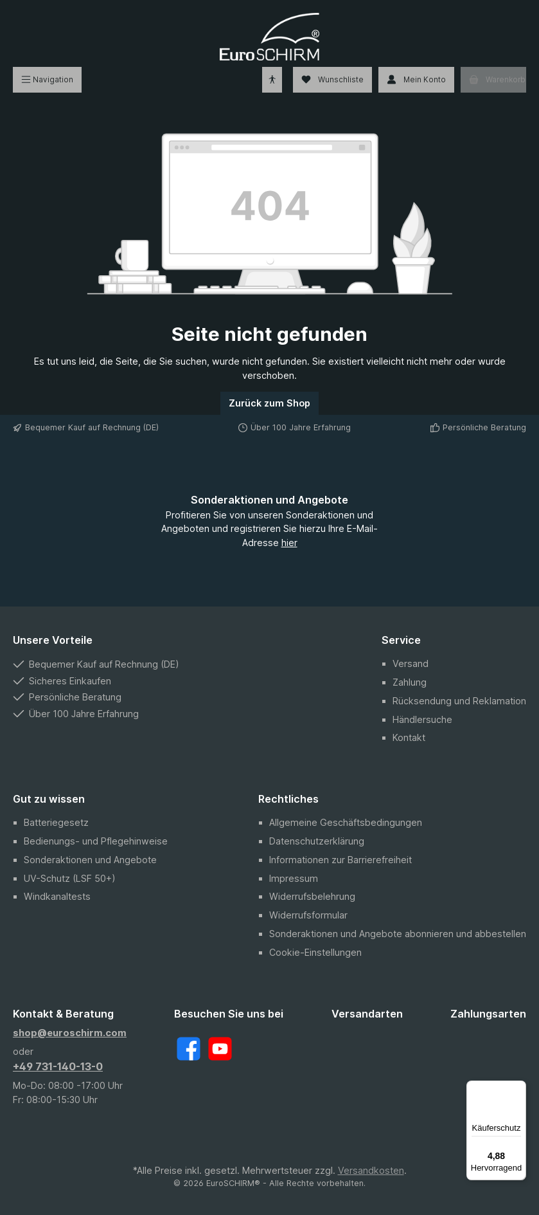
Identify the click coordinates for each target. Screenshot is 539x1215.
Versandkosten (371, 1170)
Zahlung (410, 682)
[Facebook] (188, 1048)
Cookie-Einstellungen (315, 952)
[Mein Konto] (416, 80)
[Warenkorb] (493, 80)
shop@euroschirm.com (70, 1032)
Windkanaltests (57, 896)
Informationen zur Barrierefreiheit (340, 859)
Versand (411, 663)
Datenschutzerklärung (316, 841)
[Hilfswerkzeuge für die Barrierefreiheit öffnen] (272, 80)
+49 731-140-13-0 (58, 1066)
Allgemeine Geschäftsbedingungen (345, 822)
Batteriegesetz (56, 822)
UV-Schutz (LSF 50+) (70, 878)
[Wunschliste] (332, 80)
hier (289, 542)
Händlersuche (422, 719)
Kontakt (409, 737)
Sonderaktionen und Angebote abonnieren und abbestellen (397, 933)
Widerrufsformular (308, 914)
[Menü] (47, 80)
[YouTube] (220, 1048)
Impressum (293, 878)
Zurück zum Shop (269, 402)
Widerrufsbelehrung (312, 896)
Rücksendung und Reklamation (459, 700)
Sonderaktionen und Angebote (90, 859)
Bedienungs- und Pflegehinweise (96, 841)
